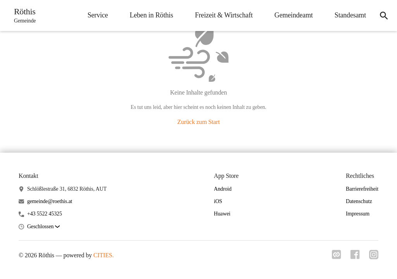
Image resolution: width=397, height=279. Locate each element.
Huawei (222, 214)
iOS (218, 201)
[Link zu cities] (336, 257)
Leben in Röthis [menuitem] (151, 15)
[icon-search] (384, 15)
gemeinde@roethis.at (49, 201)
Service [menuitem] (98, 15)
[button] (43, 227)
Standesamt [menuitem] (350, 15)
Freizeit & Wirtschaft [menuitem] (224, 15)
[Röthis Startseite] (22, 15)
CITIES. (103, 255)
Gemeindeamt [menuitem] (293, 15)
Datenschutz (359, 201)
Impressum (357, 214)
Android (223, 189)
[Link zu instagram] (373, 257)
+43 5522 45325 (44, 214)
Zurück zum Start (198, 122)
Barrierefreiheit (362, 189)
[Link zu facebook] (355, 257)
